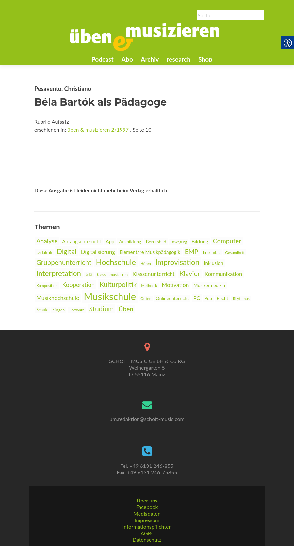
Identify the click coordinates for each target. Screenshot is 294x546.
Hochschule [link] (116, 262)
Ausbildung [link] (130, 241)
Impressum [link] (147, 520)
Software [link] (76, 310)
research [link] (178, 59)
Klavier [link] (189, 273)
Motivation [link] (175, 284)
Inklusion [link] (213, 263)
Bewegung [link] (179, 242)
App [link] (110, 241)
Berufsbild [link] (156, 241)
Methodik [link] (149, 285)
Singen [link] (59, 310)
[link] (145, 36)
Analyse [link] (46, 241)
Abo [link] (127, 59)
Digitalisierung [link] (98, 252)
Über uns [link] (147, 500)
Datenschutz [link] (147, 540)
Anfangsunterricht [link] (81, 241)
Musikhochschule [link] (57, 297)
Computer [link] (227, 241)
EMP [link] (191, 251)
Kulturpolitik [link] (118, 284)
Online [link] (145, 298)
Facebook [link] (147, 507)
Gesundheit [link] (234, 252)
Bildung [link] (199, 241)
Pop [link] (208, 298)
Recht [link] (222, 298)
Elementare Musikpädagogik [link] (150, 252)
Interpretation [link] (58, 273)
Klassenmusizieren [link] (112, 274)
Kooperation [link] (78, 284)
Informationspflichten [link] (147, 526)
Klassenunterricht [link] (153, 274)
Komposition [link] (46, 285)
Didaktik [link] (44, 252)
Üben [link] (125, 309)
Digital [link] (66, 251)
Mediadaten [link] (147, 513)
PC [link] (196, 298)
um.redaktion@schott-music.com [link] (146, 419)
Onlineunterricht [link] (172, 298)
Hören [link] (145, 263)
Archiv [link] (150, 59)
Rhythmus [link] (241, 298)
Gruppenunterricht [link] (63, 262)
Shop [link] (205, 59)
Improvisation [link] (177, 262)
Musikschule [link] (110, 296)
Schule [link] (42, 309)
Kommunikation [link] (223, 274)
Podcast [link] (102, 59)
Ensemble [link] (211, 252)
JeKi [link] (89, 275)
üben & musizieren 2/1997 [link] (98, 129)
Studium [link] (101, 309)
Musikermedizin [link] (209, 285)
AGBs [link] (146, 533)
